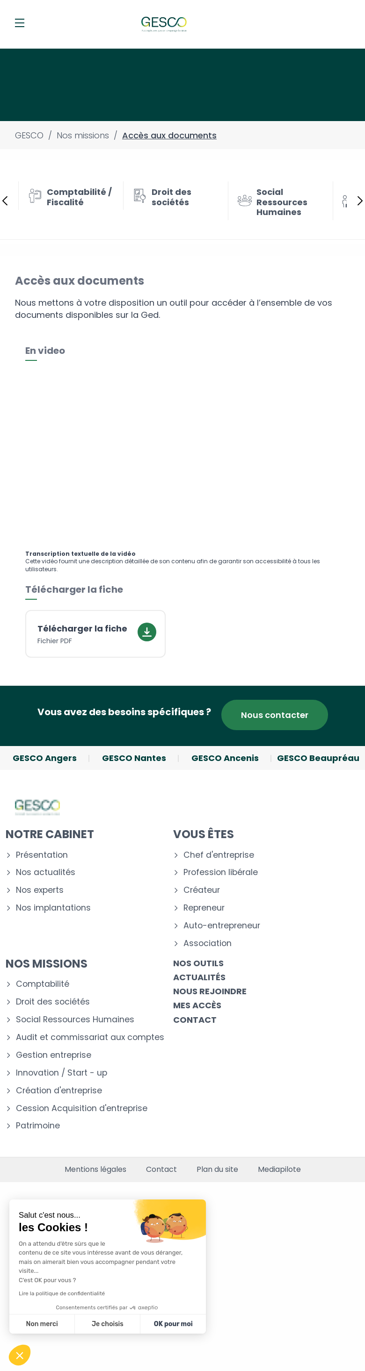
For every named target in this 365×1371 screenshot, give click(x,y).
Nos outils (198, 963)
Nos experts (40, 890)
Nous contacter (274, 715)
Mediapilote (279, 1169)
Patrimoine (38, 1125)
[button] (19, 1355)
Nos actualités (45, 872)
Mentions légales (95, 1169)
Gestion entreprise (53, 1055)
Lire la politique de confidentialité (62, 1293)
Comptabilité (42, 984)
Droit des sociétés (53, 1002)
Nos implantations (53, 908)
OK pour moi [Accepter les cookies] (173, 1324)
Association (207, 943)
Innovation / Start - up (61, 1073)
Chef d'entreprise (218, 855)
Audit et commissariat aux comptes (90, 1037)
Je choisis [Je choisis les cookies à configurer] (108, 1324)
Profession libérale (220, 872)
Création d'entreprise (59, 1090)
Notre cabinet (50, 834)
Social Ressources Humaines (75, 1019)
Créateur (201, 890)
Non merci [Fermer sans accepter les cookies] (42, 1324)
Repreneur (204, 908)
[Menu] (19, 23)
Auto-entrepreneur (221, 925)
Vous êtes (203, 834)
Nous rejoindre (210, 991)
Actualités (199, 977)
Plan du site (217, 1169)
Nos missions (47, 963)
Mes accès (197, 1005)
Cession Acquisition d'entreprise (81, 1108)
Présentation (42, 855)
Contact (195, 1020)
